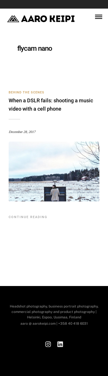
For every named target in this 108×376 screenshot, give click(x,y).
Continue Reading (28, 217)
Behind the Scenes (26, 92)
